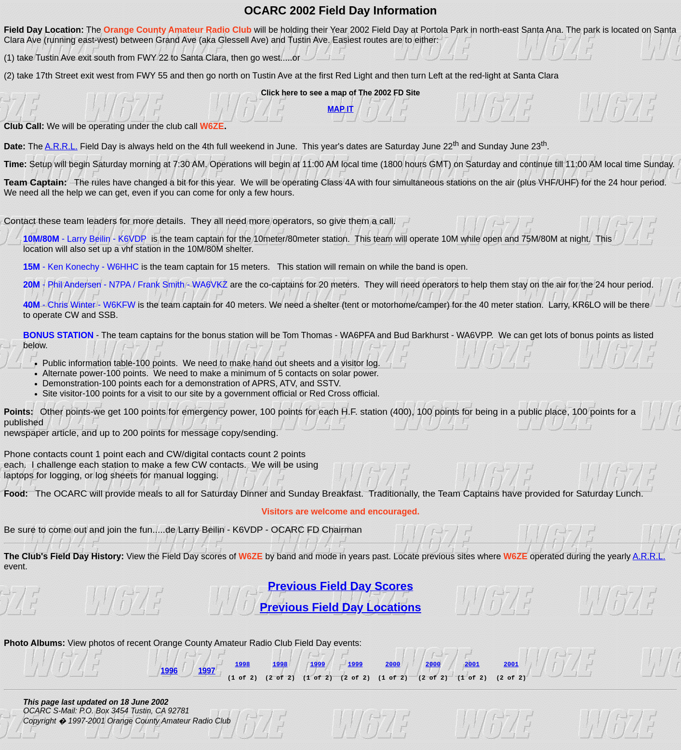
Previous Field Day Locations (340, 607)
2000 (392, 663)
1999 (354, 663)
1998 (279, 663)
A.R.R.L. (61, 146)
